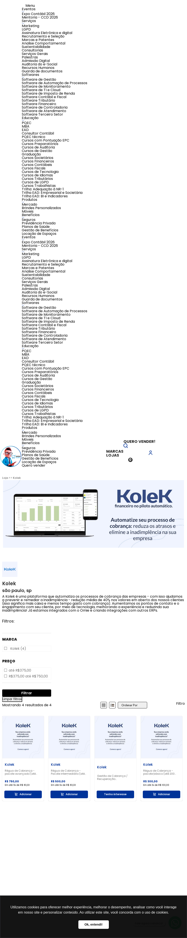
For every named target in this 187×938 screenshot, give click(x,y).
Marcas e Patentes (38, 39)
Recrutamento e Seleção (43, 36)
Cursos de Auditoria (38, 147)
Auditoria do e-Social (39, 64)
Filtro (180, 703)
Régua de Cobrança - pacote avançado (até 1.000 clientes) (20, 772)
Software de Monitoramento (46, 86)
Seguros (28, 219)
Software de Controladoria (44, 107)
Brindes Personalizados (41, 207)
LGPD (26, 29)
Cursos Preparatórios (40, 143)
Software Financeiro (39, 103)
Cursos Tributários (37, 178)
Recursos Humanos (38, 67)
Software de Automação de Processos (54, 82)
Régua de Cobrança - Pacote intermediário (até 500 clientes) (68, 772)
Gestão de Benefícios (40, 230)
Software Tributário (38, 100)
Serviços (29, 20)
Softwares (30, 74)
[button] (125, 446)
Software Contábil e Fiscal (44, 96)
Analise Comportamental (43, 43)
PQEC (26, 122)
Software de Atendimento (44, 110)
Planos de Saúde (36, 226)
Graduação (31, 154)
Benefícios (31, 214)
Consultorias (32, 50)
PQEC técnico (33, 136)
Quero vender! (139, 441)
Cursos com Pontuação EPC (45, 140)
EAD (25, 129)
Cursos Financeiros (38, 161)
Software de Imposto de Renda (48, 93)
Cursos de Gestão (37, 150)
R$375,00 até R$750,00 (28, 676)
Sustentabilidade (36, 46)
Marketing (30, 25)
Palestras (30, 57)
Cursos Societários (37, 157)
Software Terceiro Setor (42, 114)
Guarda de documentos (42, 71)
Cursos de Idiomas (37, 175)
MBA (25, 126)
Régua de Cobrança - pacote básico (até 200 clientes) (159, 772)
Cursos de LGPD (35, 182)
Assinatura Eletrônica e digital (47, 32)
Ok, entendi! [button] (93, 924)
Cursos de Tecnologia (40, 171)
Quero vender (33, 465)
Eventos (28, 9)
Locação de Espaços (39, 233)
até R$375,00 (20, 670)
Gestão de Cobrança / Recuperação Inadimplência (112, 777)
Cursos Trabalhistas (39, 185)
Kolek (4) (18, 648)
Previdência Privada (39, 223)
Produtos (29, 199)
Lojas (112, 455)
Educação (30, 117)
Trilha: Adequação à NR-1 (43, 189)
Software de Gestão (39, 79)
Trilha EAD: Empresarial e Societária (52, 192)
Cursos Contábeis (37, 164)
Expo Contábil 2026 (38, 13)
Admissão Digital (36, 60)
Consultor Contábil (38, 133)
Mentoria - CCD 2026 (40, 17)
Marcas (114, 451)
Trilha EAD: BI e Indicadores (45, 196)
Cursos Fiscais (33, 168)
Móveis (28, 211)
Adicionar (23, 794)
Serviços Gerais (35, 53)
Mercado (29, 204)
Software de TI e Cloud (41, 89)
